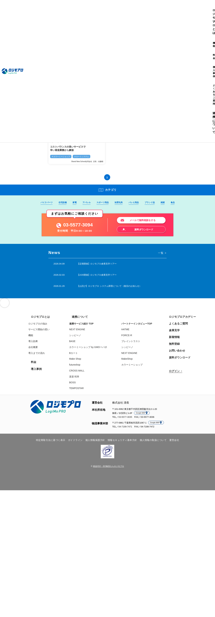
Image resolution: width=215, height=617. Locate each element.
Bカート (77, 355)
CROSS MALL (80, 372)
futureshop (78, 367)
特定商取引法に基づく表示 (50, 442)
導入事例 (81, 7)
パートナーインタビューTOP (140, 325)
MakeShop (131, 361)
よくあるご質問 (97, 7)
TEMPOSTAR (80, 390)
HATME (129, 331)
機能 (62, 7)
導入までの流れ (46, 355)
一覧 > (162, 254)
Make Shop (79, 361)
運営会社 (174, 442)
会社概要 (42, 349)
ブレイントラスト (134, 343)
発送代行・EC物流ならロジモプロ (108, 468)
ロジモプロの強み (47, 325)
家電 (73, 202)
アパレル (85, 202)
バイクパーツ (43, 202)
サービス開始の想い (48, 331)
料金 (70, 7)
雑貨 (165, 202)
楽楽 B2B (78, 378)
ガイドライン (75, 442)
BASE (76, 343)
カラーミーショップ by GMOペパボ (92, 349)
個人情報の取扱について (153, 442)
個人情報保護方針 (95, 442)
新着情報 (173, 339)
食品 (176, 202)
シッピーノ (79, 337)
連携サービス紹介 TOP (85, 325)
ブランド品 (151, 202)
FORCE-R (130, 337)
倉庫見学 (173, 332)
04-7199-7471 (125, 429)
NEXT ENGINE (81, 331)
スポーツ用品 (102, 202)
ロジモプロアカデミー (180, 319)
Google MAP (142, 415)
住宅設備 (60, 202)
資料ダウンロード (177, 359)
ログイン (198, 7)
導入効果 (42, 343)
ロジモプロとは (46, 7)
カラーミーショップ (136, 367)
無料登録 (173, 346)
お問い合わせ (175, 352)
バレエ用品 (135, 202)
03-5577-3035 (125, 419)
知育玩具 (119, 202)
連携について (116, 7)
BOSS (76, 384)
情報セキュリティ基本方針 (122, 442)
